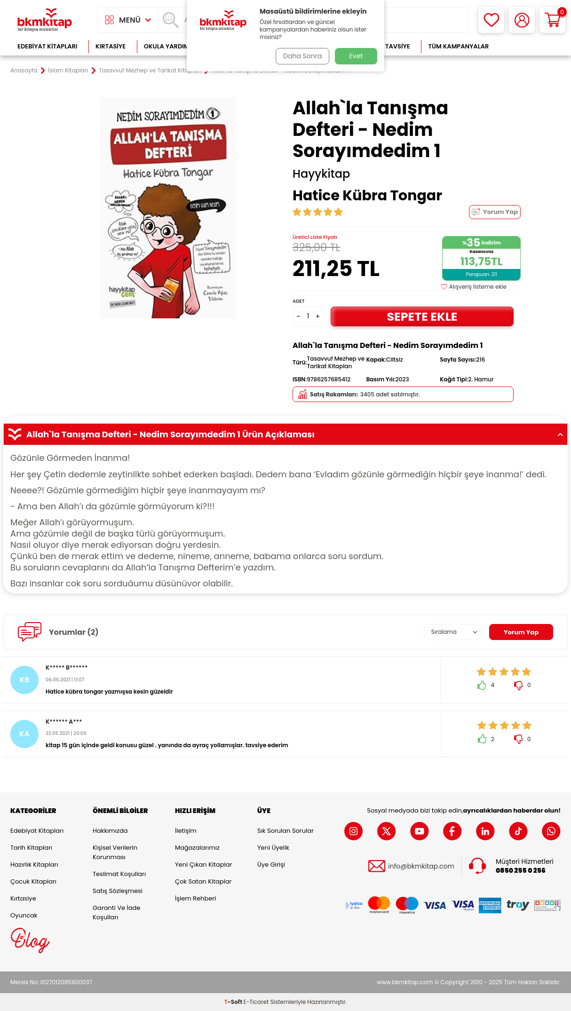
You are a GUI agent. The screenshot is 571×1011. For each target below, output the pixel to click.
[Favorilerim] (491, 20)
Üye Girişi (271, 864)
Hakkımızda (110, 830)
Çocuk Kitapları (33, 881)
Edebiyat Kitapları (47, 46)
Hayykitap (321, 174)
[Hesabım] (522, 20)
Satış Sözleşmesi (118, 890)
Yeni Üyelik (273, 847)
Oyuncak (24, 915)
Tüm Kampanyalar (458, 46)
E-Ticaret (256, 1002)
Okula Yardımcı (170, 46)
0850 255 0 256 (521, 870)
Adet (298, 301)
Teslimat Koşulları (119, 873)
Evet (356, 56)
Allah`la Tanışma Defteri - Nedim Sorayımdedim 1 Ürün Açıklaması (285, 434)
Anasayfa (23, 70)
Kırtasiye (110, 46)
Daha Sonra (301, 56)
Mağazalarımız (197, 847)
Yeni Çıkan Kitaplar (203, 864)
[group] (167, 207)
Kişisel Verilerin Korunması (115, 852)
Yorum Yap (495, 211)
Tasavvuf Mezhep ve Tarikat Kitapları (150, 70)
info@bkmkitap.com (421, 866)
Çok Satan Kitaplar (203, 881)
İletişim (186, 830)
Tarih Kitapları (31, 847)
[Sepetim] (552, 20)
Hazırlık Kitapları (34, 864)
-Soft (234, 1002)
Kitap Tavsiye (388, 46)
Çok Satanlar (530, 46)
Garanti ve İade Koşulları (116, 912)
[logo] (44, 20)
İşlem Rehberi (195, 898)
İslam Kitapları (68, 70)
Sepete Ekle (422, 316)
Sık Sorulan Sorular (285, 830)
